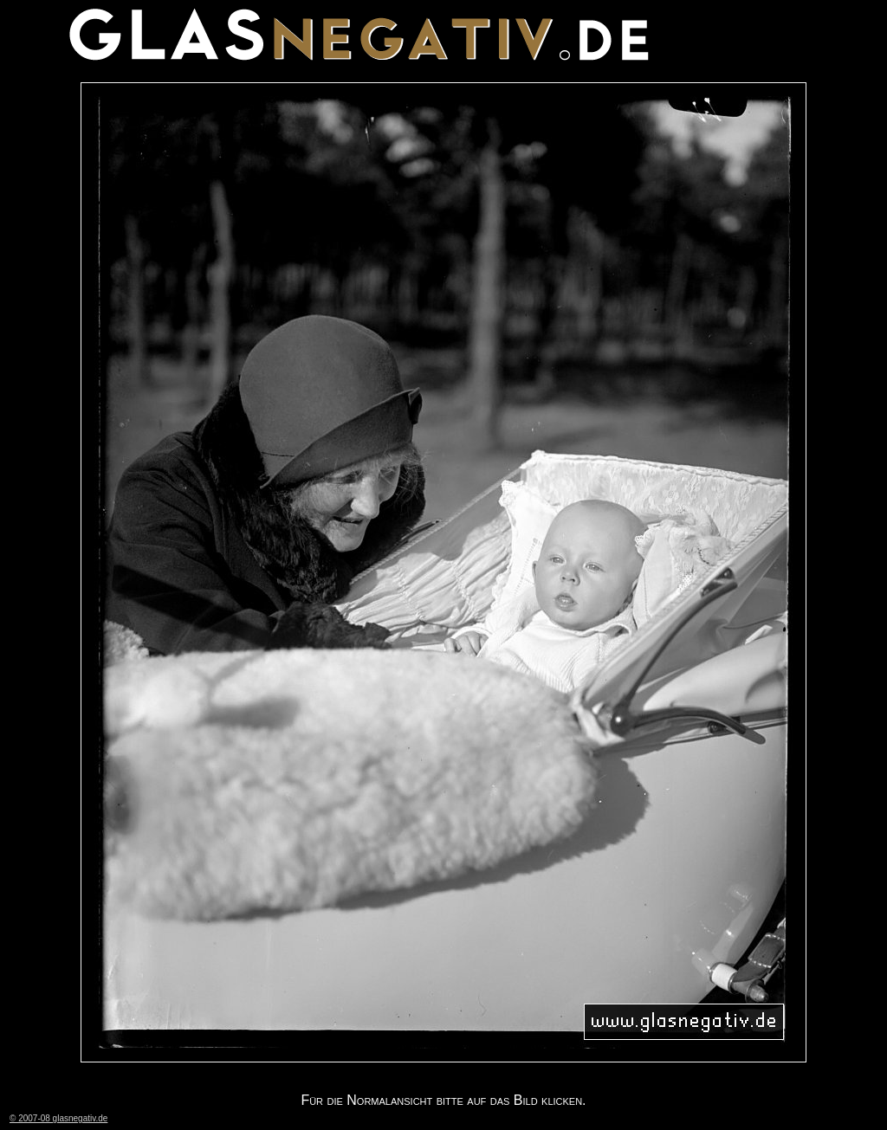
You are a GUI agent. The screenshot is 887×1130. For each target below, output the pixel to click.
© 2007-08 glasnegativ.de (58, 1118)
